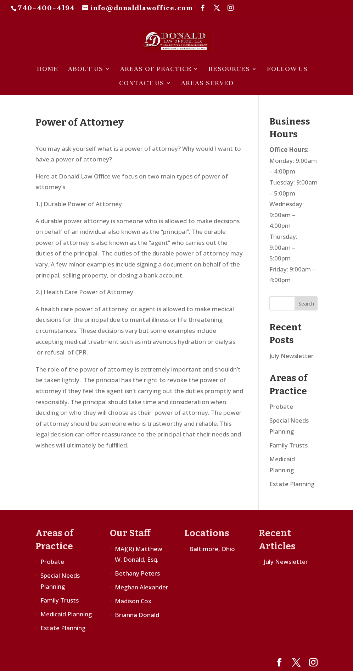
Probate (281, 406)
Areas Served (207, 84)
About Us (85, 69)
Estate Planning (291, 484)
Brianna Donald (137, 615)
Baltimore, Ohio (212, 549)
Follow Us (287, 69)
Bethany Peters (137, 573)
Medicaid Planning (66, 614)
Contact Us (141, 84)
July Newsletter (291, 356)
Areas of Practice (155, 69)
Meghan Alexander (141, 587)
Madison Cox (133, 601)
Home (47, 69)
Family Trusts (288, 445)
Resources (229, 69)
